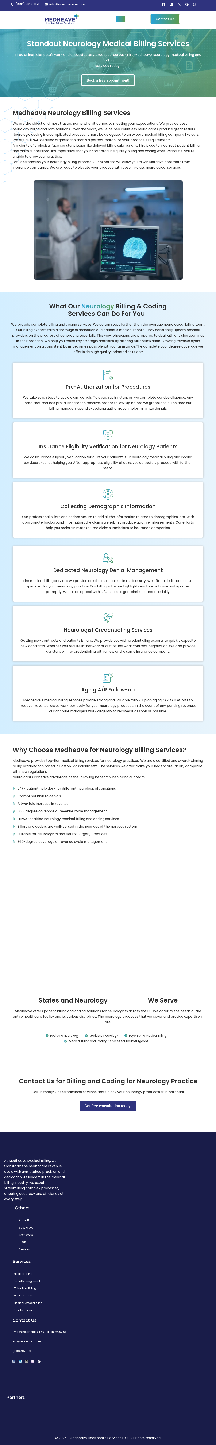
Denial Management (27, 1281)
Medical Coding (24, 1295)
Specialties (26, 1227)
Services (24, 1249)
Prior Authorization (25, 1310)
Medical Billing (23, 1274)
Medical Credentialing (28, 1303)
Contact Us (26, 1235)
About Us (24, 1220)
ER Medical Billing (25, 1288)
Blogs (22, 1242)
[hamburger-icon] (120, 19)
